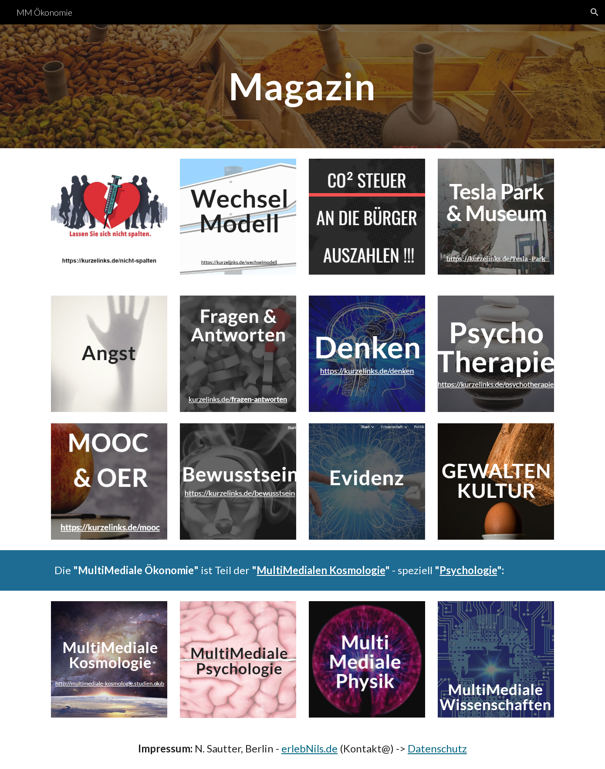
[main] (302, 86)
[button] (594, 12)
